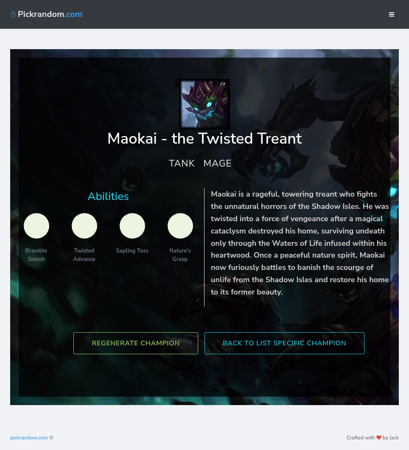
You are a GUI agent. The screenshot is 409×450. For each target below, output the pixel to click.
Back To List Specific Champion (284, 343)
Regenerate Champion (136, 343)
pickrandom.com (29, 437)
